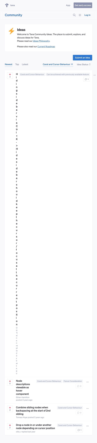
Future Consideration (73, 381)
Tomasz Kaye (21, 417)
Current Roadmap (46, 46)
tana (10, 5)
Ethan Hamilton (22, 397)
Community (13, 15)
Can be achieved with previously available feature (68, 74)
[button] (87, 382)
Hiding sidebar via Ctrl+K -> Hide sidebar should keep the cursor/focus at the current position (17, 199)
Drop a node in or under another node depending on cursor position (35, 426)
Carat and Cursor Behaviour (58, 64)
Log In (87, 15)
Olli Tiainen (17, 335)
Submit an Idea (82, 57)
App (68, 5)
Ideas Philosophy (41, 41)
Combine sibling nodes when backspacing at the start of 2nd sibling (33, 410)
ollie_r (18, 431)
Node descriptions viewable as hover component (23, 387)
